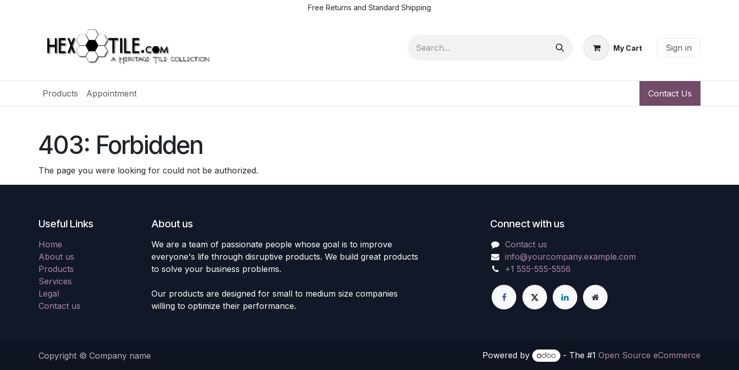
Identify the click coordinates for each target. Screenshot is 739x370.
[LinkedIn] (565, 297)
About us (56, 256)
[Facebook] (504, 297)
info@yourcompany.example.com (570, 256)
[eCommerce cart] (613, 47)
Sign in (679, 48)
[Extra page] (595, 297)
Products (56, 269)
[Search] (560, 48)
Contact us (59, 306)
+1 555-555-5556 (538, 269)
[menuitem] (60, 93)
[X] (534, 297)
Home (50, 244)
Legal (48, 293)
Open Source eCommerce (649, 355)
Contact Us (670, 93)
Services (55, 281)
